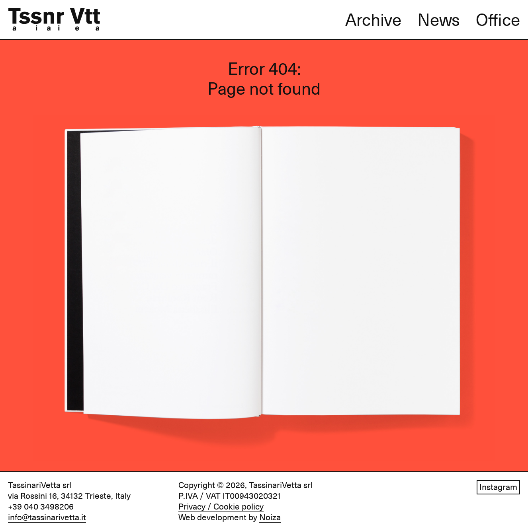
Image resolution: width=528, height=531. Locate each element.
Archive (373, 20)
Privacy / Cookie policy (221, 507)
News (438, 20)
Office (498, 20)
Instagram (498, 487)
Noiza (270, 517)
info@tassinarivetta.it (47, 517)
